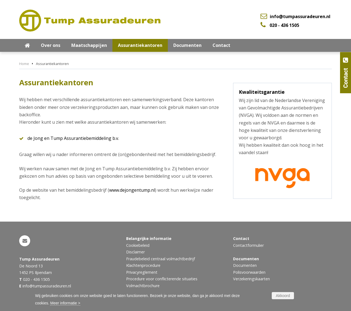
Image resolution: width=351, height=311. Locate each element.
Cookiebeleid (137, 245)
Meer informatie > (65, 303)
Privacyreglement (141, 272)
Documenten (245, 265)
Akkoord (283, 295)
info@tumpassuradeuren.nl (300, 16)
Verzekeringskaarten (251, 278)
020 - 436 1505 (284, 25)
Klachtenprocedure (143, 265)
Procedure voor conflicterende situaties (161, 278)
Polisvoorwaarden (249, 272)
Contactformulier (248, 245)
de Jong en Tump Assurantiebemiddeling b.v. (73, 138)
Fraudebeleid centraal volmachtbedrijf (160, 258)
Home (24, 63)
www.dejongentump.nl (132, 190)
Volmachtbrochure (143, 285)
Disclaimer (135, 252)
